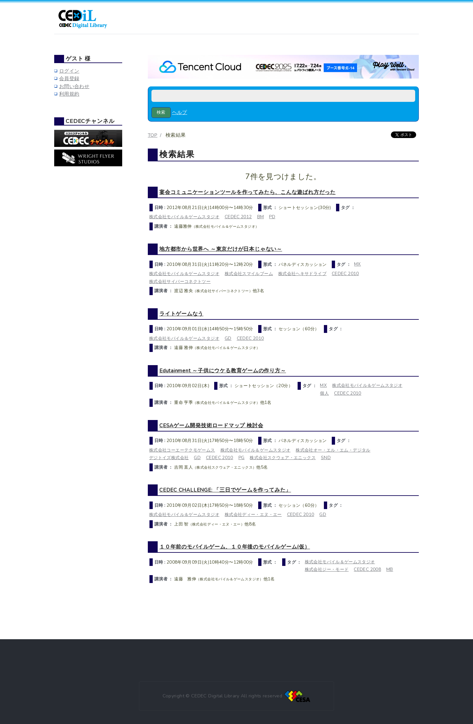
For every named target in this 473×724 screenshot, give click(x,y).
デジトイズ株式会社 (169, 458)
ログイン (69, 71)
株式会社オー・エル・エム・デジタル (333, 450)
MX (357, 264)
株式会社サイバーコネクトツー (180, 281)
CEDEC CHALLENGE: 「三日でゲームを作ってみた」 (225, 489)
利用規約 (69, 94)
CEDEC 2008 (367, 569)
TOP (152, 135)
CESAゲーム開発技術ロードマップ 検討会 (211, 425)
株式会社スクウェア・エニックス (283, 458)
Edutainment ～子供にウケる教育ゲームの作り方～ (222, 370)
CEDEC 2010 (345, 273)
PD (272, 217)
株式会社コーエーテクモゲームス (182, 450)
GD (228, 338)
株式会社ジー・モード (327, 569)
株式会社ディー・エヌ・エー (253, 514)
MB (389, 569)
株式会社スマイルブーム (249, 273)
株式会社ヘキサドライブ (302, 273)
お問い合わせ (74, 86)
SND (326, 458)
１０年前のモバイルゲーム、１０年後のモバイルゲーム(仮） (234, 546)
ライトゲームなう (181, 313)
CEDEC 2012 (238, 217)
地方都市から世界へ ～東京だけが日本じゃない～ (220, 248)
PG (241, 458)
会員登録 (69, 78)
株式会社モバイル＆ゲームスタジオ (184, 217)
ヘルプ (179, 112)
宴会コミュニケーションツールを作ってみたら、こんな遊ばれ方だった (247, 192)
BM (260, 217)
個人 (324, 393)
